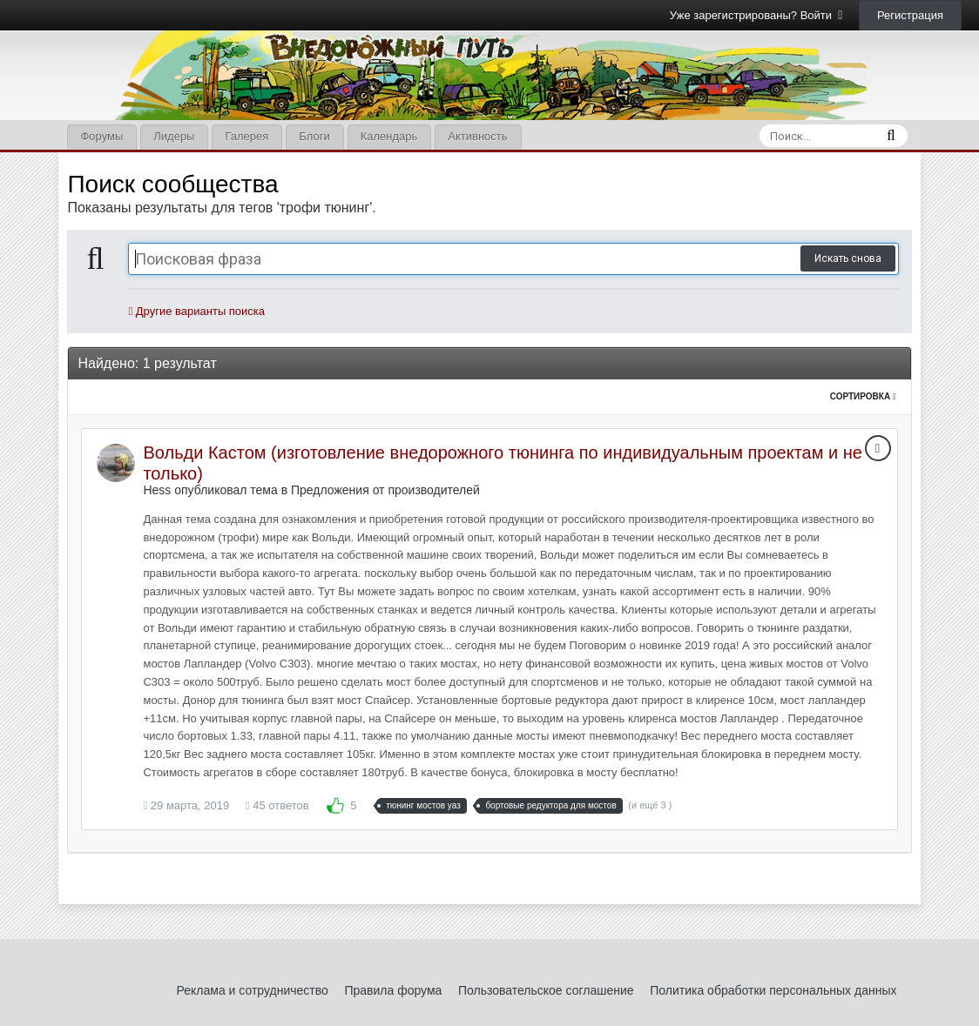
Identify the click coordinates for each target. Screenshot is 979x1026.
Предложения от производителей (385, 490)
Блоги (314, 136)
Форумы (101, 136)
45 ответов (277, 805)
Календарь (389, 136)
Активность (477, 136)
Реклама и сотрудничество (252, 990)
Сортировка (863, 396)
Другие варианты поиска (196, 311)
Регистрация (910, 15)
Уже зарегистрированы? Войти (756, 15)
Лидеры (173, 136)
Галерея (246, 136)
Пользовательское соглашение (546, 990)
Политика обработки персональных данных (773, 990)
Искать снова (847, 258)
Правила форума (393, 990)
